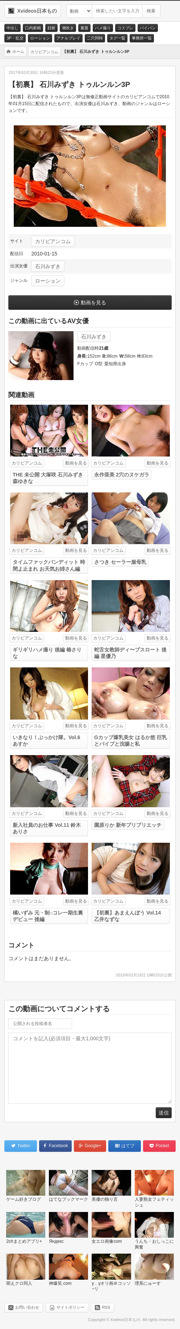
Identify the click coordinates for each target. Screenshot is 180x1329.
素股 (84, 28)
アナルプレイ (68, 38)
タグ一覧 (117, 38)
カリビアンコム (53, 241)
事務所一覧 (142, 38)
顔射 (51, 28)
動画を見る (93, 302)
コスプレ (125, 28)
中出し (12, 28)
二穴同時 (95, 38)
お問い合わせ (27, 1307)
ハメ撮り (103, 28)
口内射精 (33, 28)
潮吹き (68, 28)
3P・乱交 (15, 38)
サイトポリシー (70, 1307)
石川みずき (47, 266)
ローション (40, 38)
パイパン (148, 28)
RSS (106, 1307)
